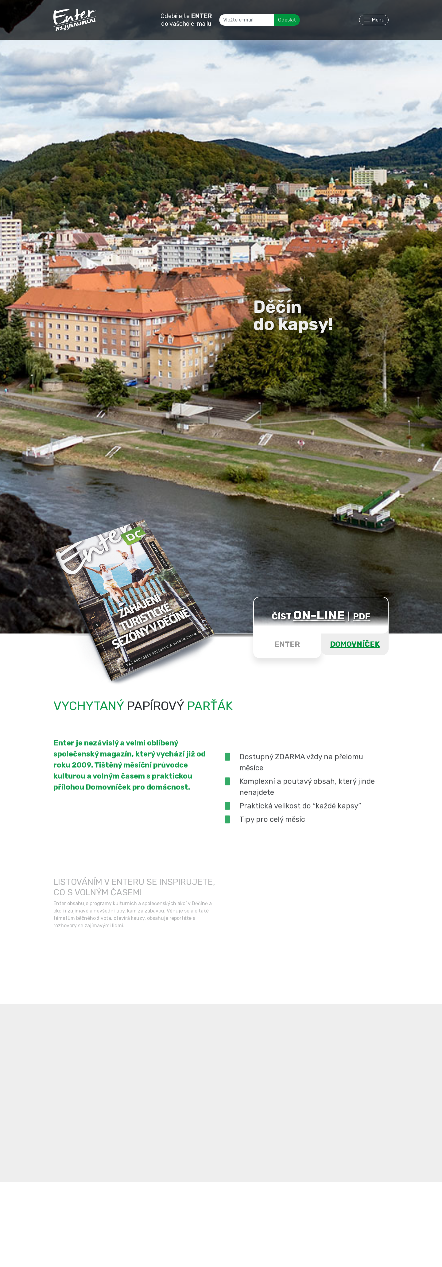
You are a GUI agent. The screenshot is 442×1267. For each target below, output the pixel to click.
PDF (361, 616)
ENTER (287, 644)
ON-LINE (319, 615)
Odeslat (287, 20)
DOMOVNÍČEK (355, 644)
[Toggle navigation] (374, 20)
